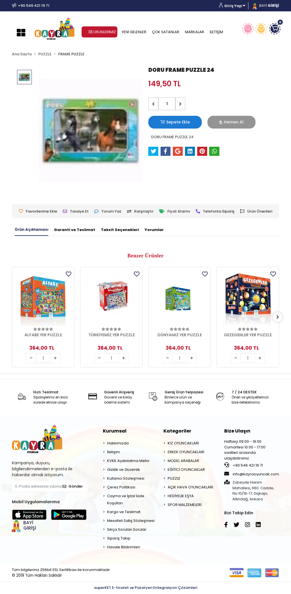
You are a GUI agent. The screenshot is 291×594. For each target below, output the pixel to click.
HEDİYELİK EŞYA (181, 496)
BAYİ (265, 5)
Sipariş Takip (118, 538)
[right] (279, 317)
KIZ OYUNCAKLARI (183, 443)
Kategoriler (177, 431)
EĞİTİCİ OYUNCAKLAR (186, 469)
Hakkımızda (118, 443)
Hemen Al (207, 122)
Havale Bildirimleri (123, 547)
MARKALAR (194, 32)
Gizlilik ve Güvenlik (123, 469)
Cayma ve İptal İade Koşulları (125, 499)
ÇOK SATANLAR (165, 32)
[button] (234, 6)
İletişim (113, 452)
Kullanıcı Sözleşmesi (125, 478)
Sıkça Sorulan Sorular (126, 529)
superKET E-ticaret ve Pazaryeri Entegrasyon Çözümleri (145, 587)
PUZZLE (174, 478)
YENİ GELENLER (134, 32)
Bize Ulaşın (237, 431)
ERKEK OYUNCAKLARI (186, 452)
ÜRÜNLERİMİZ (102, 32)
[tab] (31, 230)
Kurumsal (114, 431)
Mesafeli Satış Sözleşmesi (131, 520)
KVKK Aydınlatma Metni (128, 460)
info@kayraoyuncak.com (251, 474)
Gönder (73, 486)
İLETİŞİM (216, 32)
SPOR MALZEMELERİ (184, 504)
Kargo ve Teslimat (123, 512)
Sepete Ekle (167, 122)
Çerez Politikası (121, 487)
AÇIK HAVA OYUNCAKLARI (190, 487)
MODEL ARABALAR (183, 460)
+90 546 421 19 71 (243, 465)
